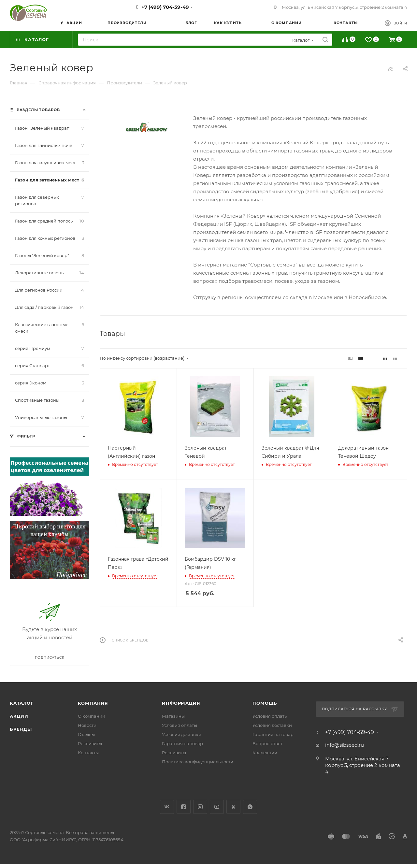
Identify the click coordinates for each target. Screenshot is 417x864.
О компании (91, 716)
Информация (181, 703)
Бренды (21, 729)
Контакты (88, 752)
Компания (93, 703)
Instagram (200, 807)
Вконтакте (167, 807)
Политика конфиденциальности (197, 761)
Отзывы (86, 734)
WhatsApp (250, 807)
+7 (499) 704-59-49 (165, 7)
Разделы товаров (38, 110)
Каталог (22, 703)
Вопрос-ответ (267, 743)
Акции (19, 716)
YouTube (217, 807)
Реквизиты (90, 743)
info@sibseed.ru (344, 745)
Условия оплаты (179, 725)
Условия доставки (181, 734)
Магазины (173, 716)
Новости (87, 725)
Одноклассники (233, 807)
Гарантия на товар (182, 743)
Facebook (184, 807)
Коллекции (264, 752)
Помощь (264, 703)
